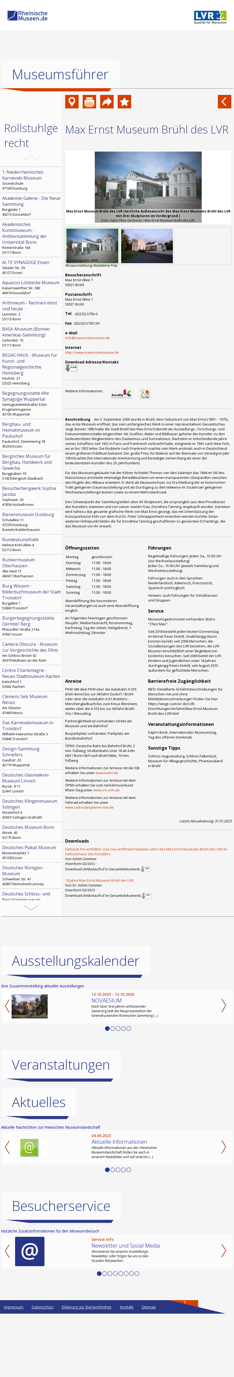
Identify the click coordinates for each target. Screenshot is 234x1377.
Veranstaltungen (61, 1128)
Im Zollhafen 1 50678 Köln (31, 928)
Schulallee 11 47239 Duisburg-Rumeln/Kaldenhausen (31, 521)
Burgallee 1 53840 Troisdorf (31, 596)
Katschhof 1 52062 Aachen (31, 678)
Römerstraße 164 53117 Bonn (31, 238)
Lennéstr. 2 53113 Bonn (31, 310)
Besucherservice (61, 1269)
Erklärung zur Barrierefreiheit (86, 1370)
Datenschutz (43, 1370)
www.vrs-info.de (106, 790)
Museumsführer (60, 74)
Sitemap (149, 1370)
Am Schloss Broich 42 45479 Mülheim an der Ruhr (31, 652)
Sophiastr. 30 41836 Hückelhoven (31, 496)
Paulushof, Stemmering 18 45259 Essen (31, 435)
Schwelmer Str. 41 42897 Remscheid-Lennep (31, 875)
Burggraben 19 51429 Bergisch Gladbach (31, 467)
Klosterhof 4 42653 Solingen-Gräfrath (31, 809)
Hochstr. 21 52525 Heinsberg (31, 369)
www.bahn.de (107, 772)
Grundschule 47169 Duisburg (31, 180)
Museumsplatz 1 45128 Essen (31, 852)
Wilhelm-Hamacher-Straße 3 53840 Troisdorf (31, 730)
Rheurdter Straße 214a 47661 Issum (31, 626)
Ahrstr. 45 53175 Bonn (31, 832)
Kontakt (127, 1370)
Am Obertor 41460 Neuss (31, 704)
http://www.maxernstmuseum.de (92, 352)
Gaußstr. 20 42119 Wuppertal (31, 756)
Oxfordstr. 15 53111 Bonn (31, 337)
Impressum (13, 1370)
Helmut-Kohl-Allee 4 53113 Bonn (31, 544)
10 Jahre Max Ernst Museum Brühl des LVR (99, 880)
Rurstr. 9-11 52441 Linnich (31, 783)
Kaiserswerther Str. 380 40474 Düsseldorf (31, 287)
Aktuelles (39, 1165)
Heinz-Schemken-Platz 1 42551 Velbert (31, 901)
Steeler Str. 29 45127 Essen (31, 267)
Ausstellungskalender (75, 1024)
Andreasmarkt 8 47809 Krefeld (31, 954)
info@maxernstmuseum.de (87, 337)
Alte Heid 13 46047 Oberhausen (31, 567)
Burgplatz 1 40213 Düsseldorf (31, 206)
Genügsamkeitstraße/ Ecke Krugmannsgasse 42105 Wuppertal (31, 403)
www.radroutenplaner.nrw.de (89, 807)
